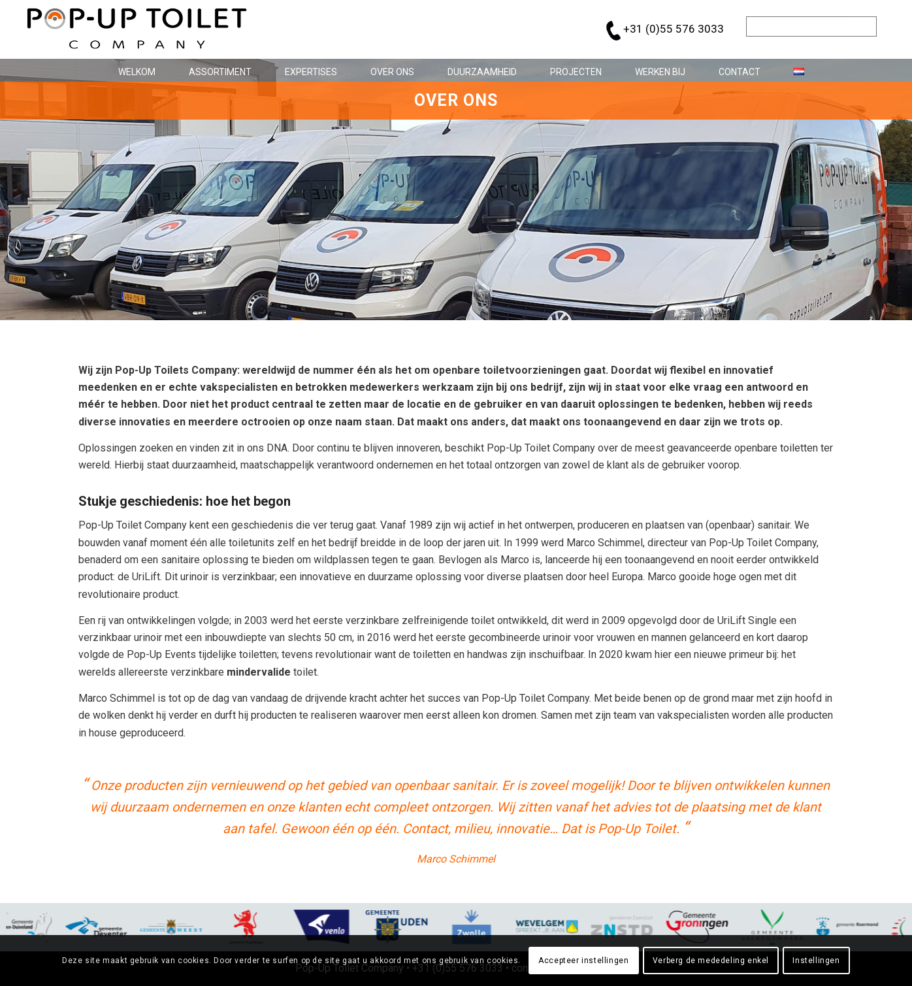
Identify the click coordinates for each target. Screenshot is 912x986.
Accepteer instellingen (583, 960)
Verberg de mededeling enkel (711, 960)
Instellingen (815, 960)
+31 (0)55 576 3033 (673, 28)
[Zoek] (811, 26)
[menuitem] (132, 70)
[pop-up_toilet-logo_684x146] (137, 29)
